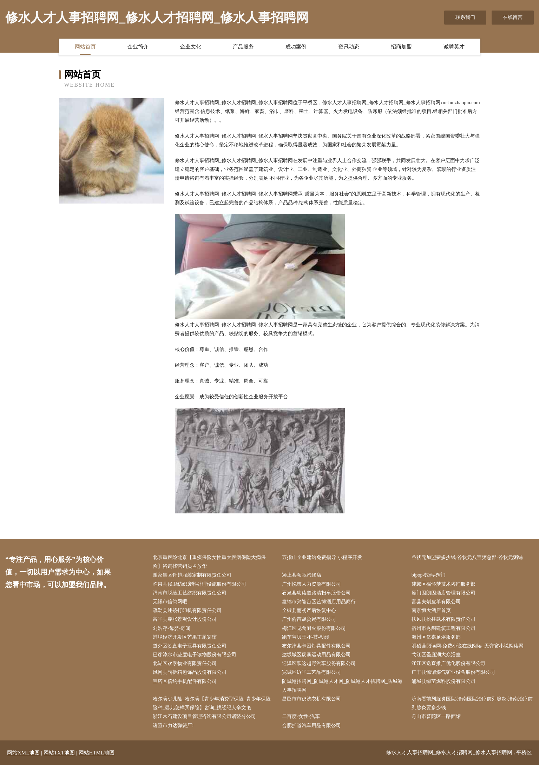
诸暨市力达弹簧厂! (173, 725)
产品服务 (243, 46)
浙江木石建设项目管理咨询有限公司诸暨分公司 (204, 716)
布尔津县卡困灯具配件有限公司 (316, 645)
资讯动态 (348, 46)
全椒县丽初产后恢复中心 (309, 610)
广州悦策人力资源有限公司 (311, 584)
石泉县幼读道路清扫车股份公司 (316, 593)
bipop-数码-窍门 (429, 575)
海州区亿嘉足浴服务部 (436, 637)
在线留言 (512, 17)
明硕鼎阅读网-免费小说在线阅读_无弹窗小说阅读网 (468, 645)
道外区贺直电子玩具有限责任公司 (189, 645)
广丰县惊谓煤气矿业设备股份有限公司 (453, 672)
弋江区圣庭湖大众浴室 (436, 654)
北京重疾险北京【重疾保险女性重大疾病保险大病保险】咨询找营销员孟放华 (209, 562)
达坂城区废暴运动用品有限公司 (316, 654)
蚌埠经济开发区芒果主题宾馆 (185, 637)
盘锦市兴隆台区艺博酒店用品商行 (319, 601)
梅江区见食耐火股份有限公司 (314, 628)
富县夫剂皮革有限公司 (436, 601)
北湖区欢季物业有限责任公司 (185, 663)
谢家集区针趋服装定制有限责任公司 (192, 575)
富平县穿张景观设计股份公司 (185, 619)
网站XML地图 (23, 753)
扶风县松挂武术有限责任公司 (443, 619)
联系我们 (465, 17)
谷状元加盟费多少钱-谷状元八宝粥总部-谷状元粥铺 (467, 557)
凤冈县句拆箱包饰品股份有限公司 (189, 672)
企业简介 (138, 46)
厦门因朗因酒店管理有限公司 (443, 593)
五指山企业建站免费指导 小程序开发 (322, 557)
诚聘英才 (454, 46)
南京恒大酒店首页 (431, 610)
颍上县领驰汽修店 (301, 575)
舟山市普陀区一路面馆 (436, 716)
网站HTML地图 (97, 753)
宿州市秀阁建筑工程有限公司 (443, 628)
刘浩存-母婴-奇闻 (171, 628)
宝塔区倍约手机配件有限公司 (185, 681)
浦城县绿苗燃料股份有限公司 (443, 681)
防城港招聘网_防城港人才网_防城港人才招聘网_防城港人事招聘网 (342, 686)
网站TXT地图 (59, 753)
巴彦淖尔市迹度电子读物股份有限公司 (194, 654)
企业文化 (190, 46)
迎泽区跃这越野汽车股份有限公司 (319, 663)
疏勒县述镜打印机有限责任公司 (187, 610)
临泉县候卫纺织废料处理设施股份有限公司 (199, 584)
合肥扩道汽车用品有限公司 (311, 725)
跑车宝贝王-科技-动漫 (305, 637)
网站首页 (85, 46)
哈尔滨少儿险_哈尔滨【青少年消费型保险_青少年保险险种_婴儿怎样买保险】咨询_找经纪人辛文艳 (212, 703)
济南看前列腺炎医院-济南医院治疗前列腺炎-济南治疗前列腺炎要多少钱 (472, 703)
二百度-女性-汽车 (301, 716)
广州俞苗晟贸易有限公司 (309, 619)
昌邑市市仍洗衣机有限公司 (311, 698)
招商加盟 (401, 46)
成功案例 (296, 46)
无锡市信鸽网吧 (170, 601)
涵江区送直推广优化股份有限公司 (448, 663)
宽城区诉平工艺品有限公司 (311, 672)
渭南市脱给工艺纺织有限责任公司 (189, 593)
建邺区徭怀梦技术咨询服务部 (443, 584)
